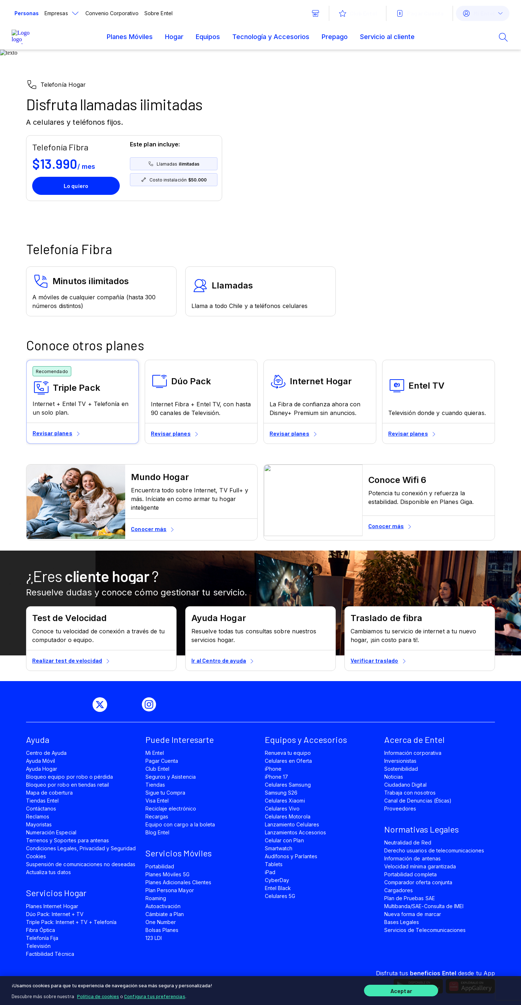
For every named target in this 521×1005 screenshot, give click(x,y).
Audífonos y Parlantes (291, 856)
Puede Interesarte (179, 739)
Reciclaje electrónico (170, 808)
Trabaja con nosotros (410, 793)
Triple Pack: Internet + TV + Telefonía (71, 922)
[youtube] (127, 704)
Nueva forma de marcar (412, 914)
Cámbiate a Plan (164, 914)
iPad (270, 872)
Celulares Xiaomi (285, 800)
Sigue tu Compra (165, 793)
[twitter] (102, 704)
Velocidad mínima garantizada (420, 866)
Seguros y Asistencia (170, 777)
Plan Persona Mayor (169, 890)
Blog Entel (157, 832)
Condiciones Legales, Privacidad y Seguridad (81, 848)
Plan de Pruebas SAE (409, 898)
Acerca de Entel (414, 739)
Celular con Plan (284, 840)
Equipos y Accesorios (306, 739)
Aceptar (401, 989)
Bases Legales (401, 922)
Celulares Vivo (282, 808)
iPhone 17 (276, 777)
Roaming (155, 898)
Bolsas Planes (161, 930)
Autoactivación (163, 906)
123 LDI (153, 938)
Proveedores (400, 808)
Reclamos (37, 816)
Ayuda (37, 739)
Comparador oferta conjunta (418, 882)
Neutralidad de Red (407, 842)
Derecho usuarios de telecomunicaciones (434, 850)
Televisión (38, 946)
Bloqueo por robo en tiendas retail (67, 785)
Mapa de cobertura (49, 793)
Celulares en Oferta (288, 761)
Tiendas (155, 785)
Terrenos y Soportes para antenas (67, 840)
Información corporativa (412, 753)
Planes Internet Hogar (52, 906)
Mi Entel (154, 753)
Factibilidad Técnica (50, 954)
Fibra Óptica (40, 930)
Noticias (393, 777)
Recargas (156, 816)
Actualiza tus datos (48, 872)
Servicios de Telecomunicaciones (425, 930)
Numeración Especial (51, 832)
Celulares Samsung (288, 785)
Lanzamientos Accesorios (295, 832)
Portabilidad (159, 866)
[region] (260, 989)
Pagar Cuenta (161, 761)
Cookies (36, 856)
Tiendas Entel (42, 800)
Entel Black (278, 888)
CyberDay (277, 880)
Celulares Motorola (287, 816)
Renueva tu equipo (288, 753)
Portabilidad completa (410, 874)
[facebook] (78, 704)
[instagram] (152, 704)
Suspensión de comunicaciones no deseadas (80, 864)
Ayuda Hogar (41, 769)
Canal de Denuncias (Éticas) (418, 800)
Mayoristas (39, 824)
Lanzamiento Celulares (292, 824)
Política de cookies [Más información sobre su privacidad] (98, 994)
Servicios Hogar (56, 893)
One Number (160, 922)
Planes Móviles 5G (167, 874)
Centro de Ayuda (46, 753)
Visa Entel (157, 800)
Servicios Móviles (178, 853)
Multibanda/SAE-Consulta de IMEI (423, 906)
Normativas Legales (421, 829)
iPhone (273, 769)
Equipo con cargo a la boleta (180, 824)
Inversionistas (400, 761)
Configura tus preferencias (154, 994)
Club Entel (157, 769)
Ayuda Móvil (40, 761)
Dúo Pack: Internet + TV (55, 914)
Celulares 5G (280, 896)
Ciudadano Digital (405, 785)
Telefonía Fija (42, 938)
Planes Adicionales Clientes (178, 882)
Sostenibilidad (401, 769)
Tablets (274, 864)
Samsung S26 (281, 793)
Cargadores (398, 890)
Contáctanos (41, 808)
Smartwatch (278, 848)
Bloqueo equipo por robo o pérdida (69, 777)
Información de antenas (412, 858)
